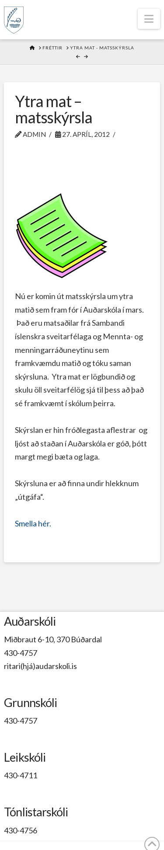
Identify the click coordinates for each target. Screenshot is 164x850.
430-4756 (20, 830)
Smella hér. (33, 523)
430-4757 (20, 653)
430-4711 (20, 775)
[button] (149, 19)
